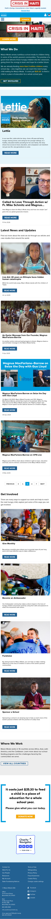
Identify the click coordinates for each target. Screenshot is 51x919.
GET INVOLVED (10, 81)
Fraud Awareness (33, 876)
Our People (6, 873)
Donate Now (25, 11)
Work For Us (6, 870)
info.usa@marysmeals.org (9, 910)
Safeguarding (32, 870)
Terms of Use (32, 867)
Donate (25, 19)
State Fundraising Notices (10, 881)
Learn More (9, 39)
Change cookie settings (35, 881)
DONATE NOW (25, 816)
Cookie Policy (32, 879)
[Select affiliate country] (49, 15)
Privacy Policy (32, 873)
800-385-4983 (6, 907)
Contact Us (6, 867)
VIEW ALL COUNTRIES (14, 763)
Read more (11, 152)
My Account (6, 879)
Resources (5, 876)
